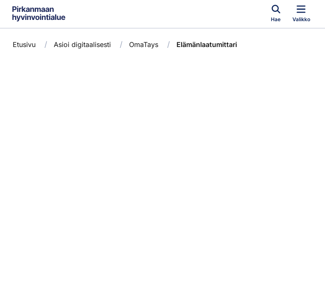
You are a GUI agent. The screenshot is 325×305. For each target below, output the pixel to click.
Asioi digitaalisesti (82, 44)
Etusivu (24, 44)
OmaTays (143, 44)
